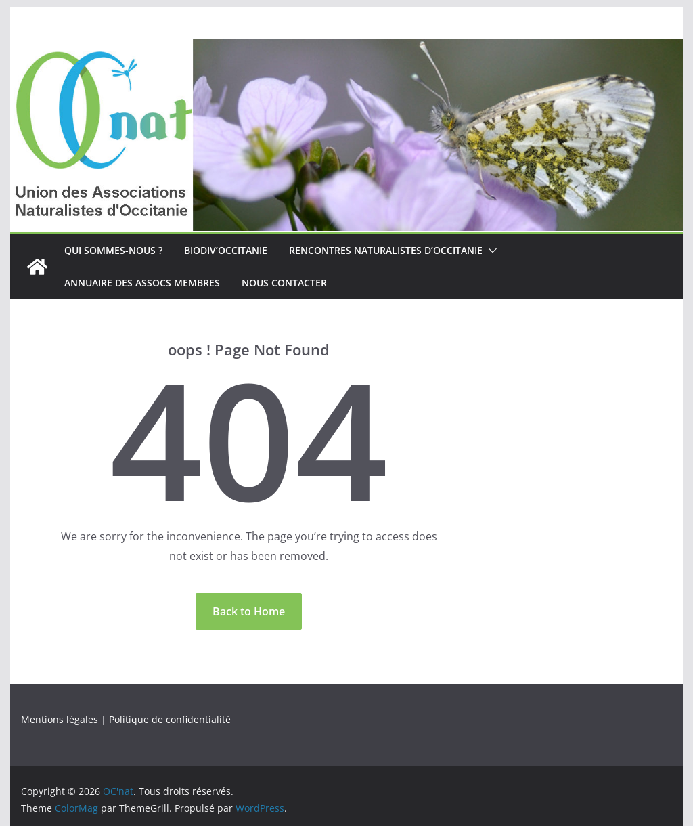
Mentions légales (59, 719)
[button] (490, 250)
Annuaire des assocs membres (142, 282)
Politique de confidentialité (170, 719)
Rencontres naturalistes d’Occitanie (386, 250)
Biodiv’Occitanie (225, 250)
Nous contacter (284, 282)
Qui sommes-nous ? (113, 250)
